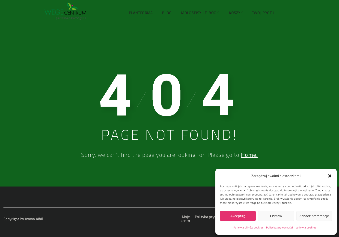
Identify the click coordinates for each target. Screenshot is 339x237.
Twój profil (263, 12)
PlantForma (141, 12)
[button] (329, 176)
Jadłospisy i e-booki (200, 12)
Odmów (276, 216)
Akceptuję (238, 216)
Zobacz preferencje (314, 216)
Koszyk (236, 12)
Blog (167, 12)
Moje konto (185, 218)
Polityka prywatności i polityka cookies (291, 227)
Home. (249, 155)
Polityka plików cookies (248, 227)
